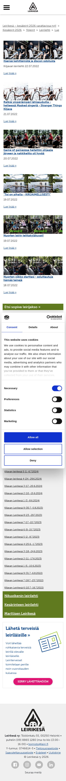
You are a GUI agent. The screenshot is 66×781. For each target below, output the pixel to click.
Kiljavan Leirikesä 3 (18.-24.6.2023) (23, 551)
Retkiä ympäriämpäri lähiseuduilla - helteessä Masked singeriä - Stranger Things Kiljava (33, 105)
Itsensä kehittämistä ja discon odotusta (29, 61)
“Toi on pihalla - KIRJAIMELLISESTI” (27, 194)
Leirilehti (44, 30)
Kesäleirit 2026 (12, 30)
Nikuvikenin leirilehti (21, 596)
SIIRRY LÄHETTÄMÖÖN (33, 681)
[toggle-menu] (7, 7)
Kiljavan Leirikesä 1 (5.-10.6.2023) (22, 565)
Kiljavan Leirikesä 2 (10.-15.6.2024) (23, 493)
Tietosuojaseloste (47, 748)
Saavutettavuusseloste (19, 752)
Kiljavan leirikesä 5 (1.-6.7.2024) (21, 471)
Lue (57, 30)
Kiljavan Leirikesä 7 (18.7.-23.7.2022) (23, 580)
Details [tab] (33, 327)
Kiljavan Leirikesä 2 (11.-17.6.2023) (23, 558)
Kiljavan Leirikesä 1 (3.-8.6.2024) (22, 500)
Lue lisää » (10, 73)
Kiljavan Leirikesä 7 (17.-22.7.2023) (23, 522)
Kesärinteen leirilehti (21, 604)
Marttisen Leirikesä (20, 613)
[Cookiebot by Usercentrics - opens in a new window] (47, 317)
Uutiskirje (55, 752)
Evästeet (41, 752)
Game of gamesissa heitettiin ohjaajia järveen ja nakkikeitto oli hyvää (28, 151)
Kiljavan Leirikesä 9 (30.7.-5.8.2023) (23, 507)
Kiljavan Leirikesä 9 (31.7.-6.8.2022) (23, 573)
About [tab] (54, 327)
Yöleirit (30, 30)
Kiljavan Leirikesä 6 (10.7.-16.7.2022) (24, 587)
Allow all (33, 437)
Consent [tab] (12, 327)
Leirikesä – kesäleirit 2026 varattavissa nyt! (29, 25)
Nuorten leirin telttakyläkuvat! (24, 235)
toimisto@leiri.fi (38, 744)
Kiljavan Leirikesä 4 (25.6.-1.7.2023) (23, 544)
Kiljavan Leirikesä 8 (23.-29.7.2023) (23, 515)
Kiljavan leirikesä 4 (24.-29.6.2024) (23, 478)
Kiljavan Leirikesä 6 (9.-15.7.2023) (22, 529)
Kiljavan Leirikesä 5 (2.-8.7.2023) (21, 536)
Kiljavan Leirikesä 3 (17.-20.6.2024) (23, 486)
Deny (33, 460)
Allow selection (33, 448)
